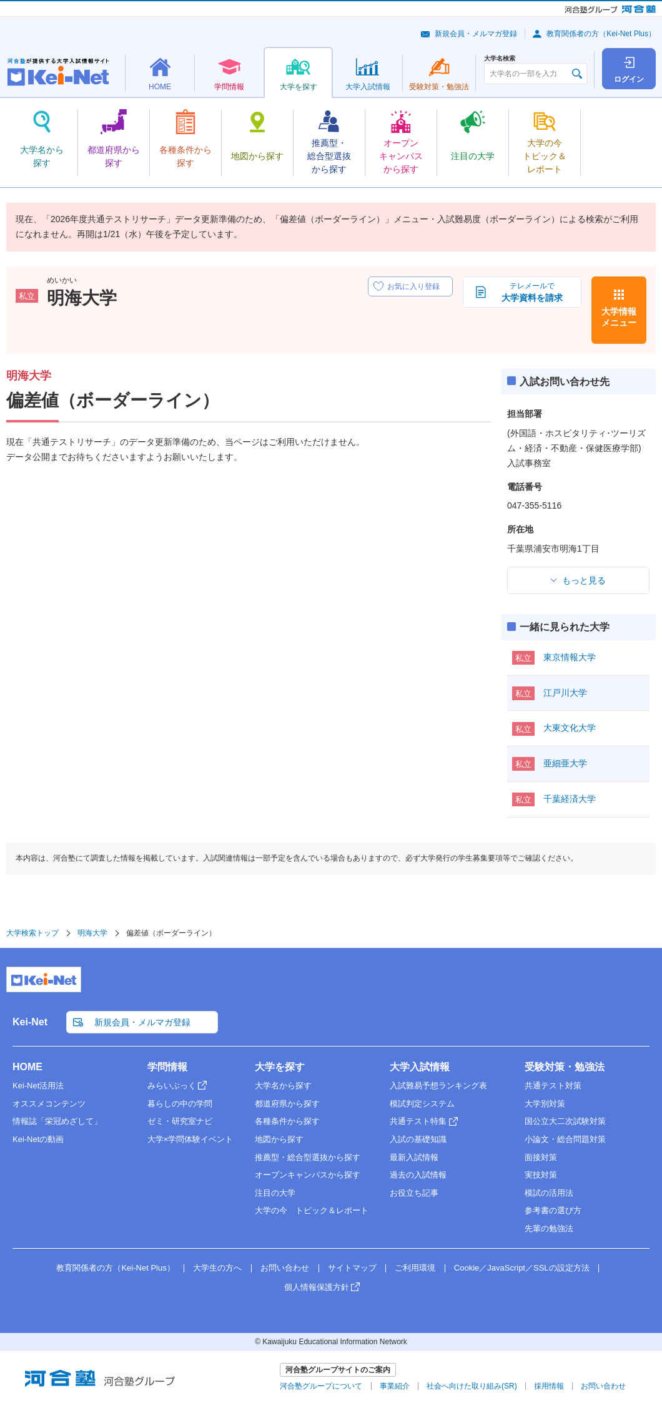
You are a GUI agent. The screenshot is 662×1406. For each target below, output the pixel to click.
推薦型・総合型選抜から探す (307, 1157)
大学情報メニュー (618, 317)
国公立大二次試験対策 (565, 1121)
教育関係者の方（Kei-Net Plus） (601, 33)
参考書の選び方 (553, 1210)
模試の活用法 (549, 1193)
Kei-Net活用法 (38, 1085)
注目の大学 (275, 1193)
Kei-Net (29, 1022)
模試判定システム (422, 1103)
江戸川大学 (565, 693)
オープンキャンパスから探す (307, 1174)
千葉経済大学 (569, 799)
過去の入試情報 (418, 1174)
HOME (27, 1067)
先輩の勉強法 (549, 1228)
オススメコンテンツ (49, 1103)
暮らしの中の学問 (179, 1103)
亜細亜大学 (565, 763)
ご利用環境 (415, 1267)
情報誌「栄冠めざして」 (57, 1121)
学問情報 (167, 1067)
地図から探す (279, 1139)
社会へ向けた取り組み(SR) (472, 1386)
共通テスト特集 (418, 1121)
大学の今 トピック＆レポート (311, 1210)
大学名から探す (283, 1085)
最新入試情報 (414, 1157)
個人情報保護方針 (316, 1287)
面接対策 (541, 1157)
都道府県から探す (287, 1103)
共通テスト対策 (553, 1085)
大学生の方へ (217, 1267)
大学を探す (280, 1067)
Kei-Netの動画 (38, 1139)
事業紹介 (395, 1386)
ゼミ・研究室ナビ (179, 1121)
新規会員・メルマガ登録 (476, 33)
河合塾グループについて (321, 1386)
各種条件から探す (287, 1121)
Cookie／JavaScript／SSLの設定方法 (522, 1267)
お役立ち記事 (414, 1193)
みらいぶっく (171, 1085)
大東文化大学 (569, 728)
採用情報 (549, 1386)
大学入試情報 (420, 1067)
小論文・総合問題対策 (565, 1139)
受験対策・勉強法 (565, 1067)
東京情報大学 (569, 657)
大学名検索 (499, 59)
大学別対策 (545, 1103)
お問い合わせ (284, 1267)
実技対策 (541, 1174)
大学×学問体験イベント (190, 1139)
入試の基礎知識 (418, 1139)
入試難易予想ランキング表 (438, 1085)
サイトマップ (352, 1267)
